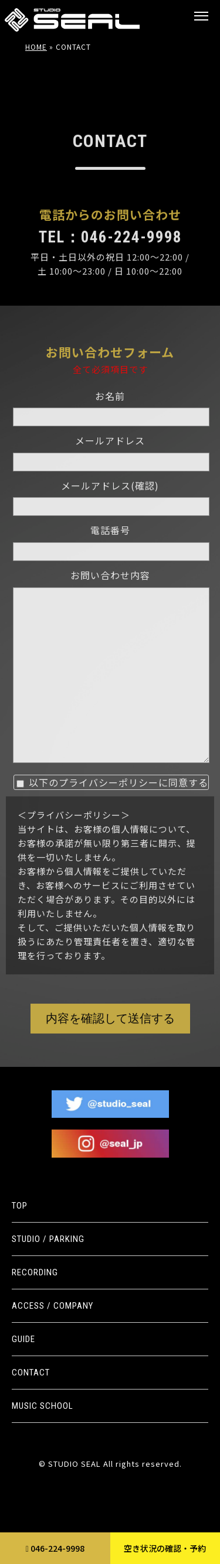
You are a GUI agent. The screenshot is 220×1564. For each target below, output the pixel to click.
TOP (20, 1205)
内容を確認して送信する (110, 1047)
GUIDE (23, 1339)
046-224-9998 (55, 1548)
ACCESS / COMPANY (52, 1306)
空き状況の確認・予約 (165, 1548)
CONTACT (31, 1372)
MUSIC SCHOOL (42, 1406)
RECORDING (35, 1272)
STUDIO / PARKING (48, 1239)
